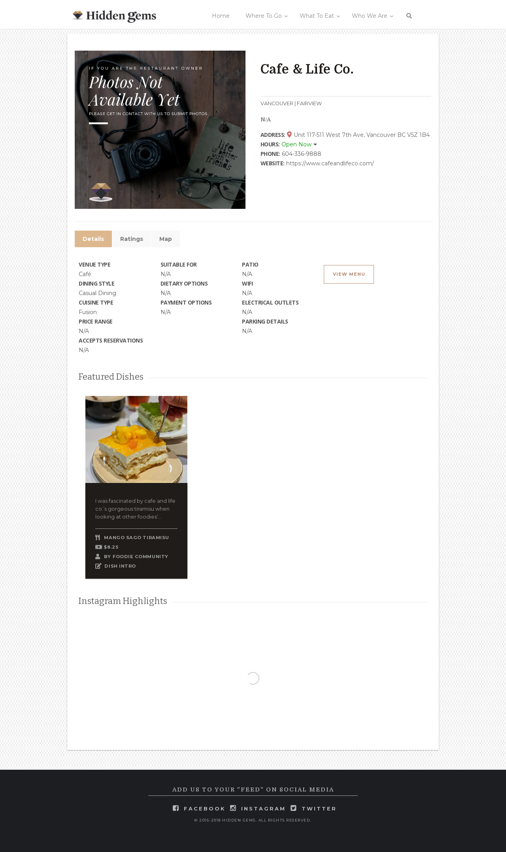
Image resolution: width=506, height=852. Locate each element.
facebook (204, 809)
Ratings (131, 238)
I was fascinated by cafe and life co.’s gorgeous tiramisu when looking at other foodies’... (135, 509)
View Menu (349, 274)
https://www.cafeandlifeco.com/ (330, 163)
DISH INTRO (120, 566)
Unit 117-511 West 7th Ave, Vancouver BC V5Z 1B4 (358, 134)
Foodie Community (140, 556)
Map (165, 238)
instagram (263, 809)
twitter (319, 809)
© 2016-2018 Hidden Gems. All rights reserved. (253, 820)
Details (93, 238)
